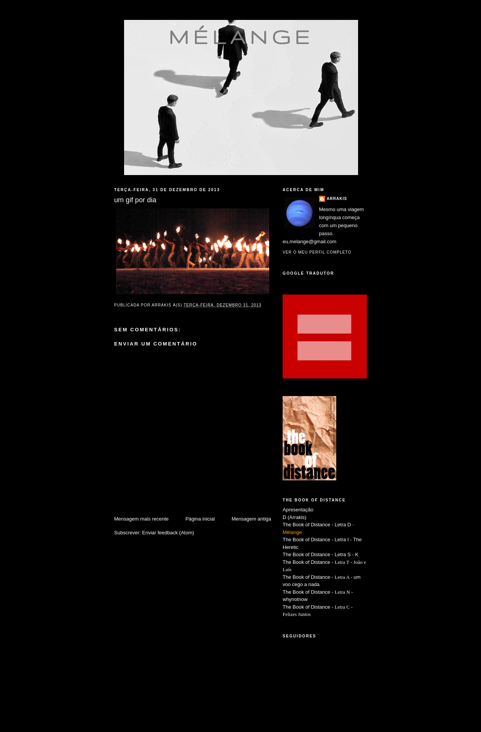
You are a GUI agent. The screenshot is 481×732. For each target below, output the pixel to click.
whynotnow (295, 599)
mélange (241, 37)
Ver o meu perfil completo (317, 252)
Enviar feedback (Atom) (168, 532)
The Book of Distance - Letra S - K (320, 554)
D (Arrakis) (294, 517)
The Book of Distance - (309, 577)
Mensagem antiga (251, 519)
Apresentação (298, 510)
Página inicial (200, 519)
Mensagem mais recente (141, 519)
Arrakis (337, 199)
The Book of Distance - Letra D (317, 524)
